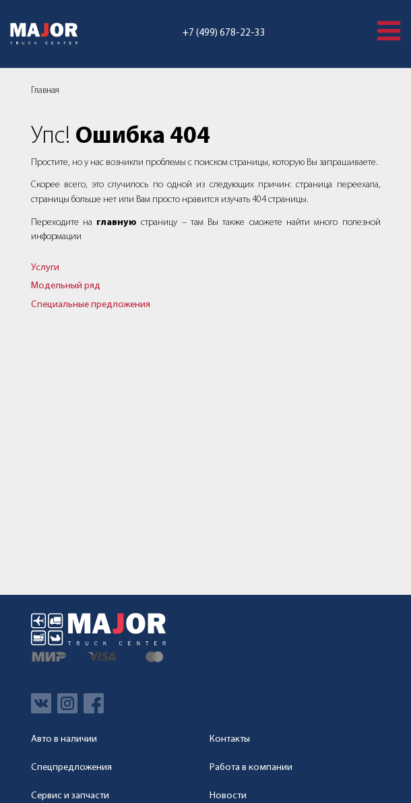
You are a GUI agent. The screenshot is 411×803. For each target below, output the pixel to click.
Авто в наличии (64, 739)
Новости (228, 796)
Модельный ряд (65, 286)
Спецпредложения (71, 768)
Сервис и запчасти (70, 796)
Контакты (230, 739)
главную (116, 223)
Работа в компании (251, 768)
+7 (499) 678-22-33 (224, 33)
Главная (45, 90)
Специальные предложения (90, 305)
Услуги (45, 268)
